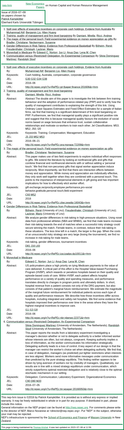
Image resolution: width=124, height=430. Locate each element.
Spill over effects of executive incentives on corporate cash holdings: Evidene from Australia (58, 29)
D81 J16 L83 (32, 246)
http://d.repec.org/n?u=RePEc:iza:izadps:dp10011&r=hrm (58, 253)
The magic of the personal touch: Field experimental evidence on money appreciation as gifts (59, 39)
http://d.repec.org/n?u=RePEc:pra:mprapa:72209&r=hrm (57, 144)
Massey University (101, 417)
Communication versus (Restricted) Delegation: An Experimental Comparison (50, 56)
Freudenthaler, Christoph (20, 49)
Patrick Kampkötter (12, 19)
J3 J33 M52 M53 (34, 136)
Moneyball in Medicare (19, 52)
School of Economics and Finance (67, 417)
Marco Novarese (36, 411)
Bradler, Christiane (17, 42)
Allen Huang (49, 32)
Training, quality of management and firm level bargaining (39, 35)
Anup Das (72, 52)
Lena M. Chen (88, 52)
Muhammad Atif (15, 32)
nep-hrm (7, 5)
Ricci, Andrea (104, 35)
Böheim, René (104, 46)
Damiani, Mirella (86, 35)
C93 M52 (30, 194)
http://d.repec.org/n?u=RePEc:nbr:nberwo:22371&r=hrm (57, 317)
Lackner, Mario (44, 49)
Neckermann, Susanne (42, 42)
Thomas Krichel (40, 427)
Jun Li (62, 52)
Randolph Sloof (26, 59)
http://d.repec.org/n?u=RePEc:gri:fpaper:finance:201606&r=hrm (61, 87)
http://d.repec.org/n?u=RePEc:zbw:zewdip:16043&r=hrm (57, 202)
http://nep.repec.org (77, 407)
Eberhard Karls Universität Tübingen (22, 22)
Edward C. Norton (47, 52)
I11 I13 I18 (31, 309)
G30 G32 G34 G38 (36, 79)
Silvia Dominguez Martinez (40, 325)
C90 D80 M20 (33, 381)
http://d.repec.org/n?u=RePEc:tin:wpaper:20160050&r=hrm (59, 389)
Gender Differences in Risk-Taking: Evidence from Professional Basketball (48, 46)
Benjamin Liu (33, 32)
